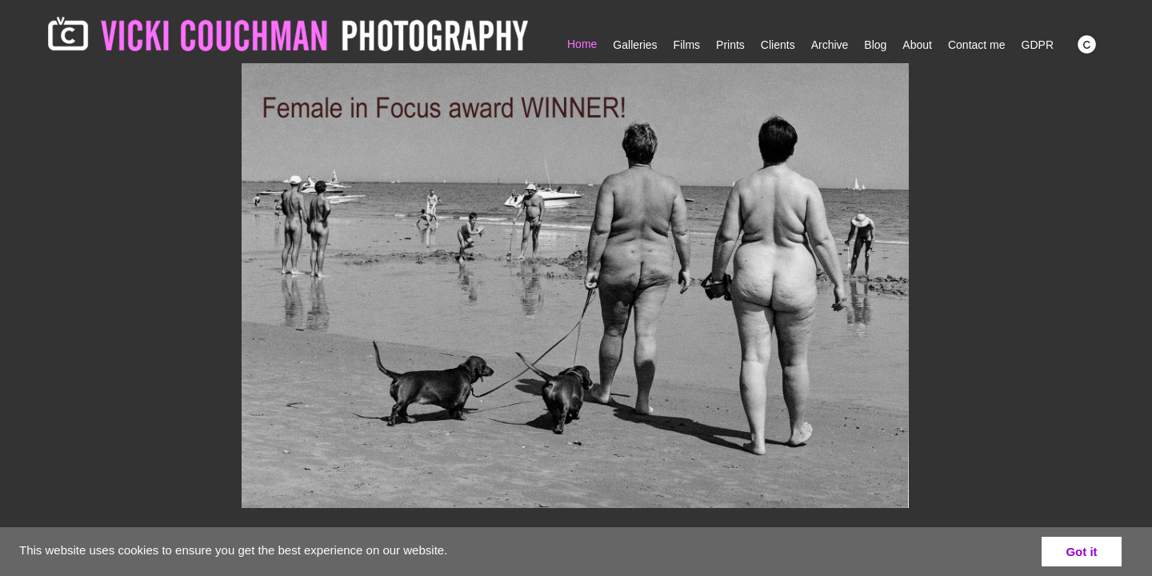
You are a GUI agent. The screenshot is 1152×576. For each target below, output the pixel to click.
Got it (1081, 551)
